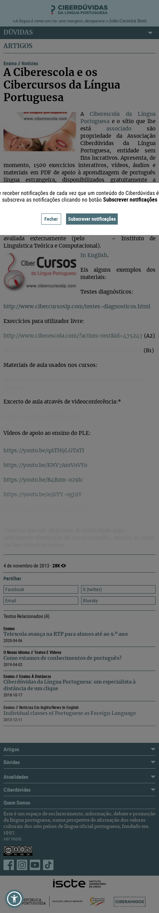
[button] (14, 898)
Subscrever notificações (92, 219)
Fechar (51, 219)
